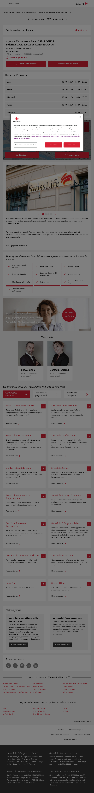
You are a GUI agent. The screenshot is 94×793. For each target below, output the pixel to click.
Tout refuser (53, 145)
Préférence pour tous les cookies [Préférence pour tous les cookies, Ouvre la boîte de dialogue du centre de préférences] (25, 145)
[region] (47, 132)
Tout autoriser (71, 145)
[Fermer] (80, 117)
